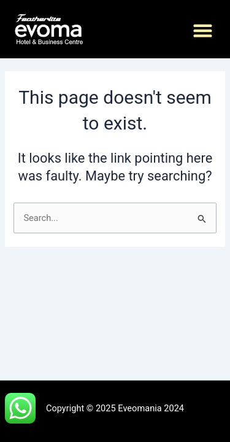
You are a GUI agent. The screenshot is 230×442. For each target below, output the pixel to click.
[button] (203, 30)
